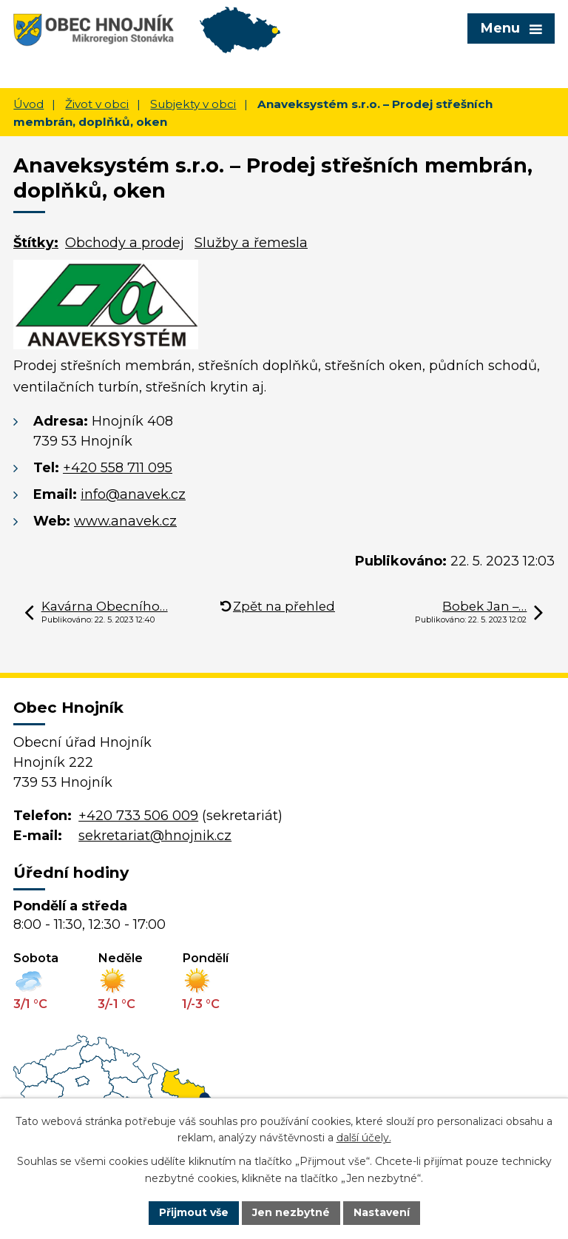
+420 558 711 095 (117, 468)
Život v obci (97, 104)
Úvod (28, 104)
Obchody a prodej (124, 243)
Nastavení (382, 1212)
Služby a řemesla (251, 243)
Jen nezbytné (291, 1212)
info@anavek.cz (133, 494)
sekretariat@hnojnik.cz (154, 835)
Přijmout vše (194, 1212)
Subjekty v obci (193, 104)
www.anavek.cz (125, 521)
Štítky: (35, 243)
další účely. (364, 1138)
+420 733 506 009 (138, 815)
